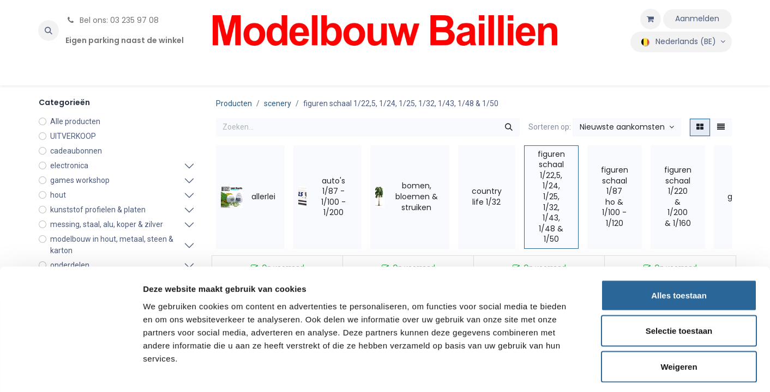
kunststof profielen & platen (98, 209)
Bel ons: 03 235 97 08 (112, 20)
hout (58, 195)
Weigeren (678, 320)
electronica (69, 165)
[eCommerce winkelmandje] (650, 19)
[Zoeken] (509, 127)
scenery (277, 103)
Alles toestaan (679, 249)
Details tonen (589, 370)
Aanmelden (697, 18)
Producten (234, 103)
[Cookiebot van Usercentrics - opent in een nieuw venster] (70, 371)
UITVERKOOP (73, 136)
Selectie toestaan (679, 285)
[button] (48, 30)
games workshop (80, 180)
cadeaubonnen (76, 150)
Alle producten (75, 121)
